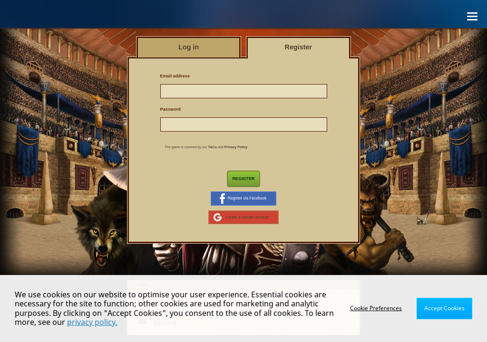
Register (243, 178)
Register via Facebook (243, 198)
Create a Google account (241, 217)
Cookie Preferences (376, 308)
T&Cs (212, 147)
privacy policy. (92, 322)
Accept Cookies (444, 308)
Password (170, 109)
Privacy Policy (236, 147)
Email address (175, 76)
